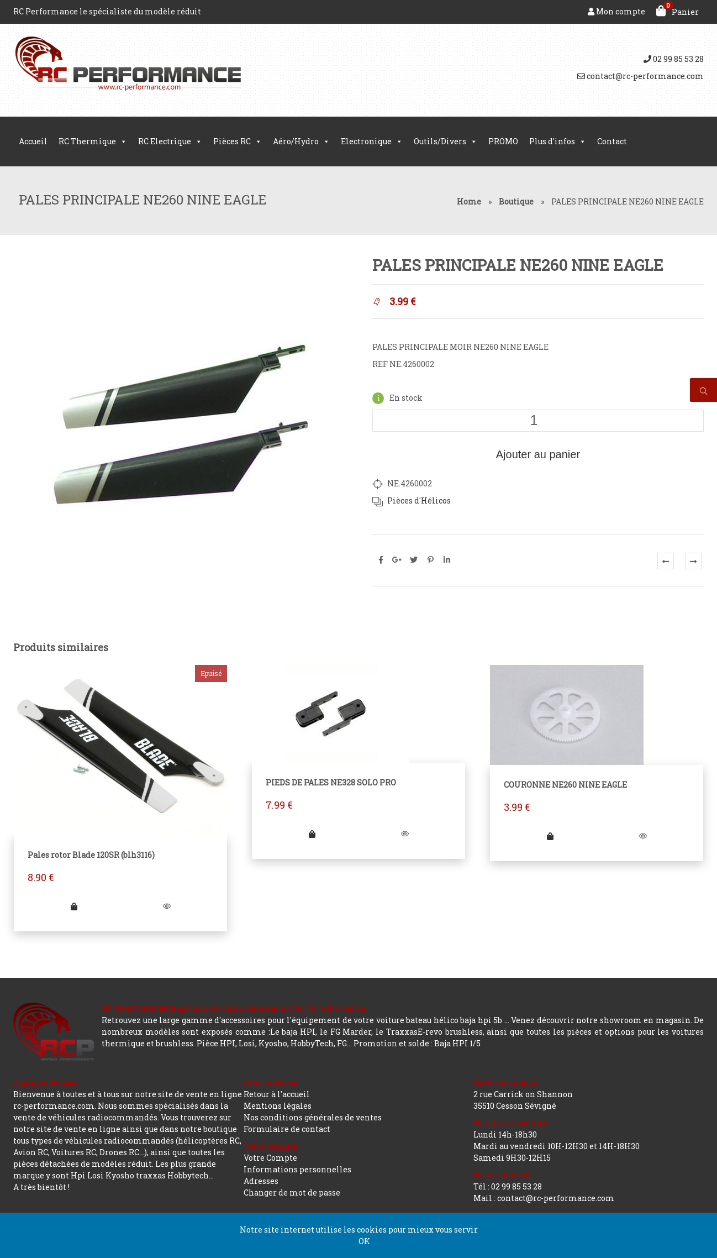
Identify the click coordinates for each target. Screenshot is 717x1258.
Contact (612, 141)
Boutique (516, 201)
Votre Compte (270, 1157)
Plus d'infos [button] (557, 141)
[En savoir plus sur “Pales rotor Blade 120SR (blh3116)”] (74, 906)
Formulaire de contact (287, 1129)
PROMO (503, 141)
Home (469, 201)
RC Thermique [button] (93, 141)
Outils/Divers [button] (445, 141)
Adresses (261, 1181)
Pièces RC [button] (237, 141)
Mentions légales (278, 1105)
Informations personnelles (297, 1169)
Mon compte (616, 11)
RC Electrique (170, 141)
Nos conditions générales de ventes (313, 1117)
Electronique (372, 141)
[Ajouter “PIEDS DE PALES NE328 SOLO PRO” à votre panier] (312, 833)
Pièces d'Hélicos (419, 500)
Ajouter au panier (538, 454)
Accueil (33, 141)
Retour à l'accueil (277, 1094)
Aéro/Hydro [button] (301, 141)
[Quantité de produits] (538, 421)
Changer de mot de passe (292, 1192)
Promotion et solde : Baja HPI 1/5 (417, 1043)
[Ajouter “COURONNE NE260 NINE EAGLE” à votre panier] (550, 836)
